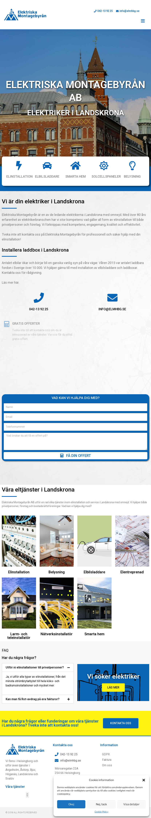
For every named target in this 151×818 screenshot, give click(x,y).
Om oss (107, 765)
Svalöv (9, 778)
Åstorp (24, 770)
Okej (71, 804)
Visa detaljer (131, 804)
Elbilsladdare (47, 176)
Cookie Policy (101, 811)
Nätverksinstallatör (57, 634)
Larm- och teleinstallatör (18, 636)
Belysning (132, 176)
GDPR (106, 754)
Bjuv (32, 770)
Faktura (106, 760)
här (16, 282)
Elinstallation (19, 176)
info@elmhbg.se (112, 309)
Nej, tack (101, 804)
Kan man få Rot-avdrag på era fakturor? (32, 699)
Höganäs (11, 774)
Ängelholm (12, 770)
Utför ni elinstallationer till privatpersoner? (35, 667)
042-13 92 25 (38, 309)
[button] (144, 780)
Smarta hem (75, 176)
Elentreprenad (132, 572)
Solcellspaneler (106, 176)
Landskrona (25, 774)
